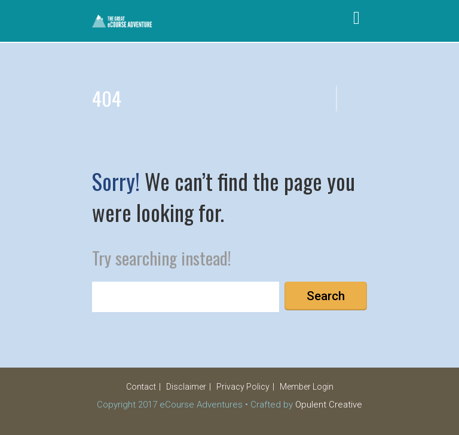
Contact (141, 386)
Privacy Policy (243, 386)
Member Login (306, 386)
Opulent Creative (328, 404)
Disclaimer (186, 386)
